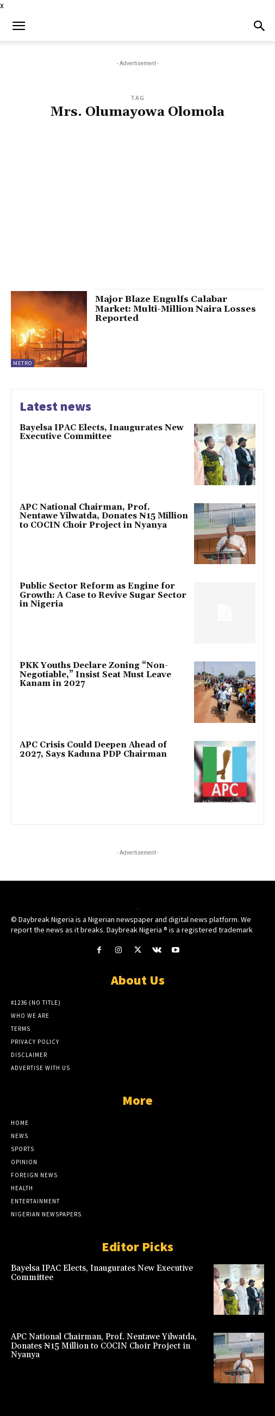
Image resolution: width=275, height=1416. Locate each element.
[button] (18, 26)
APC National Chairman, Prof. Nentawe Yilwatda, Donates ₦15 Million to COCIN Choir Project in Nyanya (104, 516)
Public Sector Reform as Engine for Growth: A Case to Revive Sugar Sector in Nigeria (103, 595)
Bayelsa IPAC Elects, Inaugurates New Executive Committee (102, 432)
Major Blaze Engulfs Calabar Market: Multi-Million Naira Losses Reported (175, 309)
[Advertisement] (137, 209)
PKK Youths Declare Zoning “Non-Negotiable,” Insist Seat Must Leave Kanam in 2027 (95, 674)
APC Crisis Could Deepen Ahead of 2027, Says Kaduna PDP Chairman (93, 749)
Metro (22, 363)
